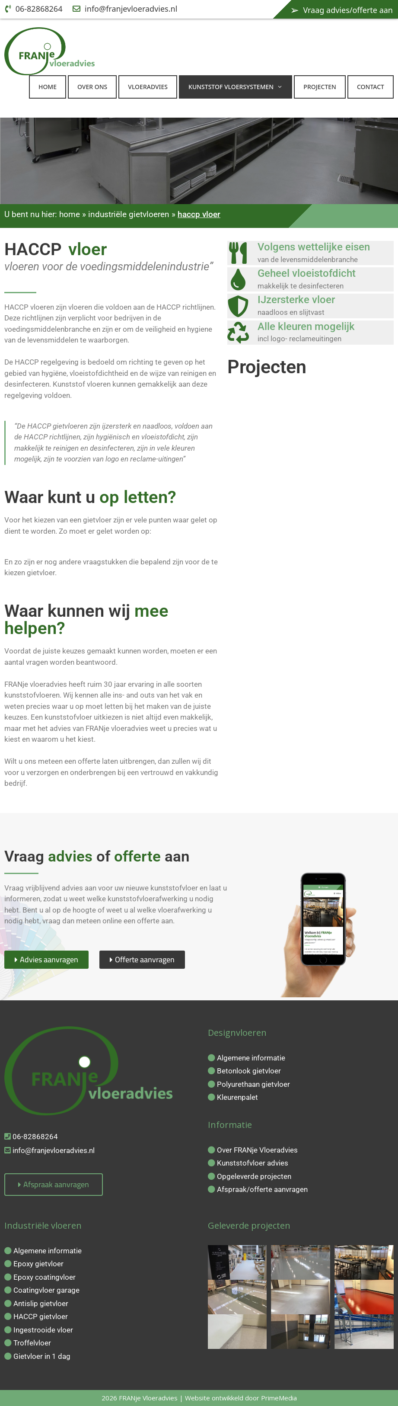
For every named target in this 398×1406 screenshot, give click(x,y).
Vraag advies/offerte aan (341, 9)
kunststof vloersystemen (239, 87)
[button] (282, 87)
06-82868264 (33, 8)
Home (47, 87)
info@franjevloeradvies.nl (125, 8)
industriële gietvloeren (128, 214)
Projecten (319, 87)
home (69, 214)
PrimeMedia (279, 1397)
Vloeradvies (148, 87)
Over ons (92, 87)
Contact (370, 87)
